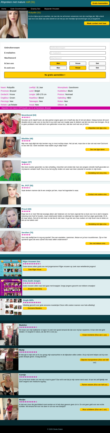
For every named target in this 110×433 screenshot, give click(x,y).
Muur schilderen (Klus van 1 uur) (95, 409)
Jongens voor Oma (35, 289)
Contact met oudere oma (97, 194)
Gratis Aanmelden (100, 3)
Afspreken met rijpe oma (97, 128)
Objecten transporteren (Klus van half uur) (94, 360)
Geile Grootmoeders (18, 9)
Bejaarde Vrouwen (51, 9)
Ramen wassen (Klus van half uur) (94, 385)
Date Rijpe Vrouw (34, 270)
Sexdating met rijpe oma (97, 224)
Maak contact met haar (96, 23)
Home (3, 9)
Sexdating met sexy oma (97, 173)
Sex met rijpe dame (97, 149)
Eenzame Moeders (35, 308)
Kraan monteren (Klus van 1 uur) (95, 335)
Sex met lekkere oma (97, 243)
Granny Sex (35, 9)
